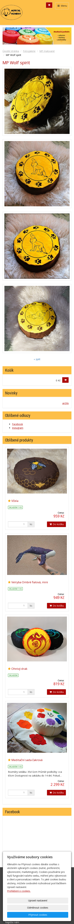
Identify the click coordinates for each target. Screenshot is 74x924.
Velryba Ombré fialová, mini (29, 582)
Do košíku (56, 524)
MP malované (47, 51)
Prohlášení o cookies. (19, 891)
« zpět (37, 359)
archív (65, 403)
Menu (62, 5)
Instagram (17, 427)
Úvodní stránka (11, 51)
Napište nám (12, 922)
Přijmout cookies (37, 914)
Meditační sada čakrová (26, 760)
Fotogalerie (29, 51)
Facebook (17, 424)
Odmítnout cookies (37, 907)
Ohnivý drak (19, 669)
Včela (14, 501)
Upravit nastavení (37, 900)
